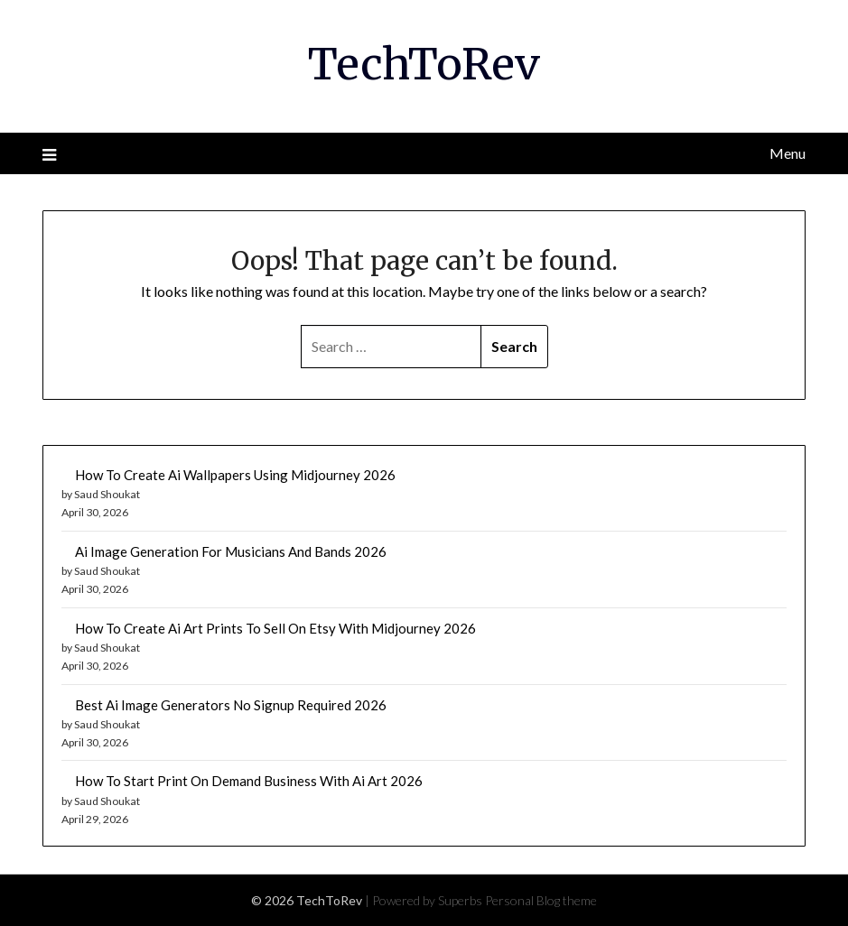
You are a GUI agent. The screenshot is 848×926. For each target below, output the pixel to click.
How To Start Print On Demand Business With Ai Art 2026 (249, 781)
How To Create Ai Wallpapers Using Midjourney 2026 (235, 475)
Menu (787, 153)
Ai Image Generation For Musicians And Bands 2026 (231, 551)
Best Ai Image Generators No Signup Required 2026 (231, 705)
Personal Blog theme (541, 900)
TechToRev (424, 64)
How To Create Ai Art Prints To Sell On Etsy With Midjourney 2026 (275, 628)
